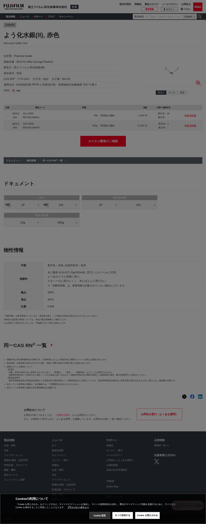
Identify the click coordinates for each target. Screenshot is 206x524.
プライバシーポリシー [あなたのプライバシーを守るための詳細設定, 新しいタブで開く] (78, 507)
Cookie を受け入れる (147, 515)
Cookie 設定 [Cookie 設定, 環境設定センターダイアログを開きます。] (100, 515)
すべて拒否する (122, 515)
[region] (103, 509)
